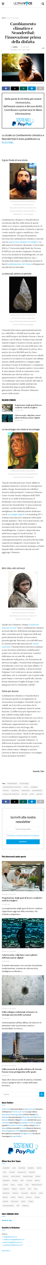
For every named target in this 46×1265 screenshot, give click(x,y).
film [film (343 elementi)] (22, 1180)
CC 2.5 (31, 477)
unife (32, 794)
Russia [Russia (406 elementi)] (5, 1197)
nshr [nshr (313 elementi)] (29, 1189)
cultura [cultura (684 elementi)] (5, 1176)
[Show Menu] (3, 3)
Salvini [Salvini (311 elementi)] (20, 1197)
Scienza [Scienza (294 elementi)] (29, 1197)
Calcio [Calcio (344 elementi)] (39, 1168)
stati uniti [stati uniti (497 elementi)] (14, 1201)
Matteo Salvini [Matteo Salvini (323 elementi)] (37, 1185)
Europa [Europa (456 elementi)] (15, 1180)
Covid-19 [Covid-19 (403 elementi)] (32, 1172)
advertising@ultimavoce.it (12, 1242)
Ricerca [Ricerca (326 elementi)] (33, 1193)
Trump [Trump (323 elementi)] (31, 1201)
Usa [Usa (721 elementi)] (18, 1205)
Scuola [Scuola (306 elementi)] (37, 1197)
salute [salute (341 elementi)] (13, 1197)
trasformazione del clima (19, 264)
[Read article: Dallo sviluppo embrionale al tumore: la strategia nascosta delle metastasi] (23, 990)
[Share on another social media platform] (40, 88)
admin (15, 47)
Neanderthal (37, 790)
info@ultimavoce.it (10, 1237)
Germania (15, 790)
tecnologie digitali (16, 514)
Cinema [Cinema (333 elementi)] (12, 1172)
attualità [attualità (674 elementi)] (22, 1168)
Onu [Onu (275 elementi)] (35, 1189)
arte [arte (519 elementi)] (14, 1168)
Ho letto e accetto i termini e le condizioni (24, 835)
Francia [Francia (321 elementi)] (29, 1180)
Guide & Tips (7, 1220)
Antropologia (12, 783)
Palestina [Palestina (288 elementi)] (6, 1193)
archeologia (24, 783)
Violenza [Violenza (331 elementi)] (25, 1205)
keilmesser (26, 790)
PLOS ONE (7, 142)
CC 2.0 (31, 214)
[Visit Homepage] (23, 3)
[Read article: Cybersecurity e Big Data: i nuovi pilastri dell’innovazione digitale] (7, 418)
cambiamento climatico (12, 787)
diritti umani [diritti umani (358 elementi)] (15, 1176)
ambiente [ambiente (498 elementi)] (6, 1168)
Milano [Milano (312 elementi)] (14, 1189)
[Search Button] (43, 3)
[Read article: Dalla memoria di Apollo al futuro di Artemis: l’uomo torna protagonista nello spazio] (23, 1047)
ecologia (34, 787)
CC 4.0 (31, 324)
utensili (39, 794)
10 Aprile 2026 (19, 410)
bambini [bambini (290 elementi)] (31, 1168)
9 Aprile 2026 (18, 420)
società (24, 794)
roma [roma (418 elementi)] (41, 1193)
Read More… (6, 1251)
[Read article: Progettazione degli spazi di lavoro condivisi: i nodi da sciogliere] (7, 408)
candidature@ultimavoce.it (13, 1245)
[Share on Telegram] (32, 88)
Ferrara (6, 790)
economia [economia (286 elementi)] (6, 1180)
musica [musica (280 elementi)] (22, 1189)
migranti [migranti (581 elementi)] (6, 1189)
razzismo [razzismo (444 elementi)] (24, 1193)
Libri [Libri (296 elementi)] (27, 1185)
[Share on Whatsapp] (23, 88)
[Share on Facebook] (6, 88)
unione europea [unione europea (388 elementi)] (8, 1205)
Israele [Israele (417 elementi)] (5, 1185)
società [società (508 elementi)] (5, 1201)
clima (26, 787)
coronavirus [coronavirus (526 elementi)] (22, 1172)
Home (4, 18)
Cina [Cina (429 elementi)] (4, 1172)
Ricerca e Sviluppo (13, 18)
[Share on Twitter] (15, 88)
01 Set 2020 (25, 47)
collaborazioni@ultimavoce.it (13, 1239)
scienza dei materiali (11, 794)
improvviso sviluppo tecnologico (23, 242)
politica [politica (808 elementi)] (15, 1193)
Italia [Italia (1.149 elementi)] (13, 1185)
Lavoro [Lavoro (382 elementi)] (20, 1185)
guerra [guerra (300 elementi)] (37, 1180)
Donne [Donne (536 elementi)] (38, 1176)
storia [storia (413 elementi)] (23, 1201)
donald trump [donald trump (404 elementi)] (28, 1176)
